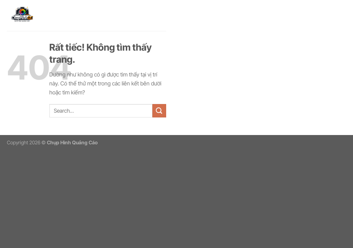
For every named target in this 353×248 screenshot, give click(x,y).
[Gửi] (159, 110)
